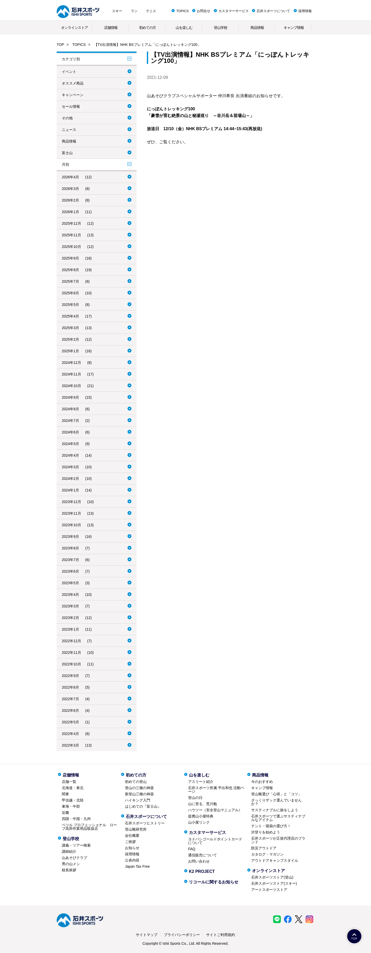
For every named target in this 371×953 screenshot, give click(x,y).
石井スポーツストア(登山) (272, 877)
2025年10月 (71, 247)
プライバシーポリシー (182, 935)
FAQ (191, 849)
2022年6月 (70, 710)
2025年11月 (71, 235)
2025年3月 (70, 328)
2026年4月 (70, 177)
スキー (117, 11)
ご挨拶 (130, 842)
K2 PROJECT (202, 871)
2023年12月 (71, 502)
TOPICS (182, 11)
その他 (67, 118)
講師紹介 (69, 851)
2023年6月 (70, 571)
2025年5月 (70, 305)
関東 (65, 794)
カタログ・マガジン (267, 854)
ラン (134, 11)
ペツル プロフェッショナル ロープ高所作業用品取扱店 (89, 827)
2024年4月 (70, 455)
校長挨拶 (69, 870)
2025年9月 (70, 258)
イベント (69, 72)
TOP (60, 45)
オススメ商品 (72, 83)
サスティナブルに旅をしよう (274, 810)
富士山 (67, 153)
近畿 (65, 812)
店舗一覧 (69, 782)
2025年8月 (70, 270)
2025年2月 (70, 339)
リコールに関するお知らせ (213, 882)
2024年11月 (71, 374)
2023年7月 (70, 560)
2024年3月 (70, 467)
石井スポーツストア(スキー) (274, 883)
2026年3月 (70, 189)
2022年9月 (70, 676)
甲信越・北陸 (72, 800)
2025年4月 (70, 316)
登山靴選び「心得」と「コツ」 (276, 794)
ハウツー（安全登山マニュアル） (215, 810)
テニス (151, 11)
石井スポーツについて (273, 11)
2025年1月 (70, 351)
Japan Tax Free (137, 866)
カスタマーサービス (233, 11)
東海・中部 (71, 806)
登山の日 (195, 798)
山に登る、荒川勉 (202, 804)
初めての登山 (136, 782)
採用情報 (305, 11)
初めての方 (147, 28)
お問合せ (203, 11)
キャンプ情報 (294, 28)
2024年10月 (71, 386)
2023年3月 (70, 606)
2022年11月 (71, 652)
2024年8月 (70, 409)
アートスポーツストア (269, 890)
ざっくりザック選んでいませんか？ (276, 802)
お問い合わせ (199, 861)
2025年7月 (70, 281)
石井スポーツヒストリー (145, 823)
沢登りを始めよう (265, 832)
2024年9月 (70, 397)
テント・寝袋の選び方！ (271, 826)
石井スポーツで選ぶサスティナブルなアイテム (278, 818)
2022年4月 (70, 734)
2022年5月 (70, 722)
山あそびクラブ (74, 858)
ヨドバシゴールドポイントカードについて (215, 841)
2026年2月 (70, 200)
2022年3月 (70, 745)
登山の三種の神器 (139, 788)
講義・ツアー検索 (76, 845)
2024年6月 (70, 432)
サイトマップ (146, 935)
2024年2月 (70, 478)
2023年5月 (70, 583)
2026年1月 (70, 212)
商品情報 (257, 28)
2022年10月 (71, 664)
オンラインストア (74, 28)
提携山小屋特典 (200, 816)
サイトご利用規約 (220, 935)
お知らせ (132, 848)
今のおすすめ (262, 782)
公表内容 (132, 860)
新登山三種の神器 (139, 794)
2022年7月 (70, 699)
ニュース (69, 130)
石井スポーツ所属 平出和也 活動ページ (216, 789)
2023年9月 (70, 536)
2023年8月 (70, 548)
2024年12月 (71, 363)
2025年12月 (71, 223)
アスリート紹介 (200, 782)
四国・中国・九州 (76, 819)
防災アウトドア (263, 848)
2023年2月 (70, 618)
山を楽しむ (184, 28)
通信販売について (202, 855)
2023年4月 (70, 594)
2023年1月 (70, 629)
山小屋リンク (199, 822)
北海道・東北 (72, 788)
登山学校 (220, 28)
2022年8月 (70, 687)
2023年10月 (71, 525)
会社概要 (132, 835)
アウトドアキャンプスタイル (274, 860)
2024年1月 (70, 490)
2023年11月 (71, 513)
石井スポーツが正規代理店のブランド (278, 840)
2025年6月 (70, 293)
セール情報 (71, 106)
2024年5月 (70, 444)
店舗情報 (110, 28)
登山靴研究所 (136, 829)
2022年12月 (71, 641)
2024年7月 (70, 421)
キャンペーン (72, 95)
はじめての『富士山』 (143, 806)
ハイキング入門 (137, 800)
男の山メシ (71, 864)
